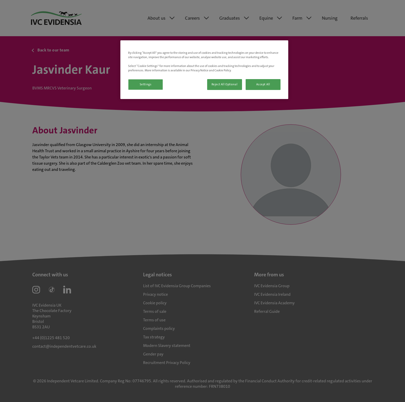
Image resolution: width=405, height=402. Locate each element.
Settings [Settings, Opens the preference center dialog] (146, 84)
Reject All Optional (225, 84)
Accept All (263, 84)
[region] (204, 69)
